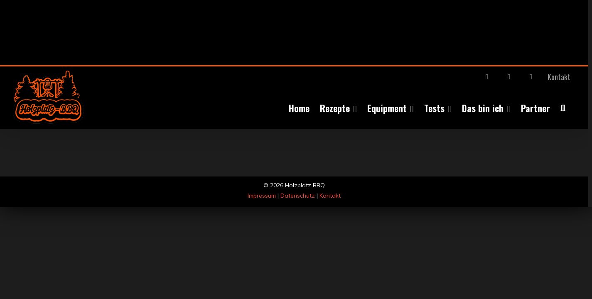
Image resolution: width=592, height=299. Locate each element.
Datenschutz (297, 195)
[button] (573, 108)
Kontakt (330, 195)
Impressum (262, 195)
